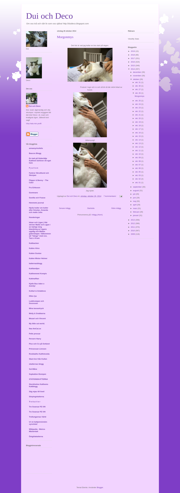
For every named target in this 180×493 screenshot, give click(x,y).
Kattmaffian (34, 279)
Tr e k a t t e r (34, 402)
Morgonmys (65, 37)
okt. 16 (138, 133)
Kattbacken (34, 243)
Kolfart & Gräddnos (37, 291)
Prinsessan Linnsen (37, 349)
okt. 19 (138, 122)
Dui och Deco (49, 16)
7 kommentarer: (110, 196)
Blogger (100, 487)
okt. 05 (138, 172)
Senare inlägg (64, 208)
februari (136, 212)
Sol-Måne (33, 369)
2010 (133, 231)
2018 (133, 55)
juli (134, 194)
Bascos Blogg (35, 153)
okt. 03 (138, 175)
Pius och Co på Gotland (39, 344)
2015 (133, 65)
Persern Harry (35, 339)
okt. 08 (138, 161)
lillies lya (33, 296)
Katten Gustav (35, 253)
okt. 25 (138, 101)
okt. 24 (138, 104)
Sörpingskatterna (36, 397)
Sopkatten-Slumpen (37, 374)
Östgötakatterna (36, 436)
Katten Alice (34, 248)
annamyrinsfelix (36, 148)
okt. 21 (138, 115)
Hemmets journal (36, 203)
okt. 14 (138, 140)
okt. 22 (138, 111)
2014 (133, 69)
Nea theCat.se (35, 329)
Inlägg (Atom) (97, 215)
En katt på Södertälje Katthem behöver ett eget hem (40, 160)
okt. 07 (138, 165)
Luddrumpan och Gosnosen (36, 302)
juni (134, 198)
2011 (133, 227)
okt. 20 (138, 118)
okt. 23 (138, 108)
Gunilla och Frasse (37, 198)
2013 (133, 220)
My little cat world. (37, 323)
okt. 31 (138, 82)
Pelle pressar (34, 334)
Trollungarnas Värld (37, 417)
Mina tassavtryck (36, 308)
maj (135, 201)
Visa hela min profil (33, 123)
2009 (133, 234)
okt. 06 (138, 168)
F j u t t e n (33, 168)
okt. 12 (138, 147)
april (135, 205)
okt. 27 (138, 89)
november (137, 76)
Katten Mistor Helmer (38, 258)
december (137, 72)
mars (135, 208)
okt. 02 (138, 179)
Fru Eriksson (34, 188)
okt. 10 (138, 154)
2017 (133, 58)
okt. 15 (138, 136)
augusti (136, 190)
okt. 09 (138, 157)
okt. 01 (138, 182)
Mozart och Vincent (37, 318)
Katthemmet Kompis (38, 273)
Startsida (90, 208)
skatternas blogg (36, 364)
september (137, 187)
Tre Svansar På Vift (37, 407)
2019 (133, 51)
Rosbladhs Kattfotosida (39, 354)
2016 (133, 62)
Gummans (33, 193)
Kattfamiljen (34, 268)
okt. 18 (138, 125)
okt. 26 (138, 93)
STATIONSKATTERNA (38, 379)
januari (136, 215)
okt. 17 (138, 129)
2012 (133, 223)
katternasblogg (35, 263)
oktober (136, 79)
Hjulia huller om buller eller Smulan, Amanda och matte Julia (38, 210)
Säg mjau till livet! (37, 391)
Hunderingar (34, 217)
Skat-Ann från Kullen (38, 359)
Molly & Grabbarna (37, 313)
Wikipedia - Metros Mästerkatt (37, 430)
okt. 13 (138, 143)
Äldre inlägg (116, 208)
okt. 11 (138, 150)
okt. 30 (138, 86)
